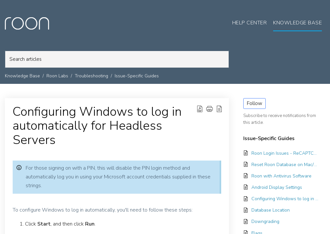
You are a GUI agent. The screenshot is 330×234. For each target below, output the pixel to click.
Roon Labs (57, 76)
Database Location (270, 210)
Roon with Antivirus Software (281, 176)
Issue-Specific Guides (137, 76)
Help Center (249, 22)
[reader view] (219, 109)
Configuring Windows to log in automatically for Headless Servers (97, 126)
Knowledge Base (22, 76)
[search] (117, 59)
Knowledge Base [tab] (297, 22)
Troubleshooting (91, 76)
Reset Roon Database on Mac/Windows (285, 165)
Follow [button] (254, 103)
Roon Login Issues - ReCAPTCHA (285, 153)
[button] (209, 109)
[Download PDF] (200, 109)
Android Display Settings (276, 187)
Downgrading (265, 221)
